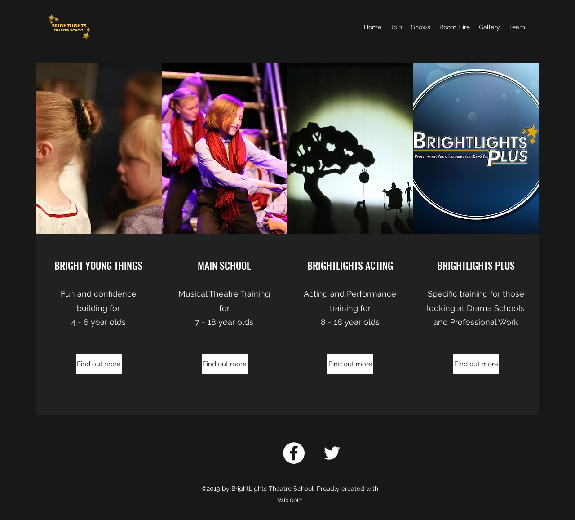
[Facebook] (294, 453)
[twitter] (332, 453)
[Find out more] (99, 364)
